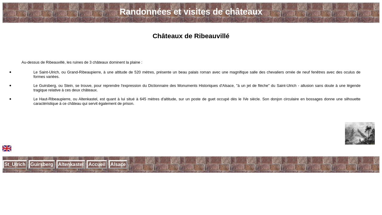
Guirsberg (41, 164)
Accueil (96, 164)
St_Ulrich (14, 164)
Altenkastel (71, 164)
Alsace (118, 164)
